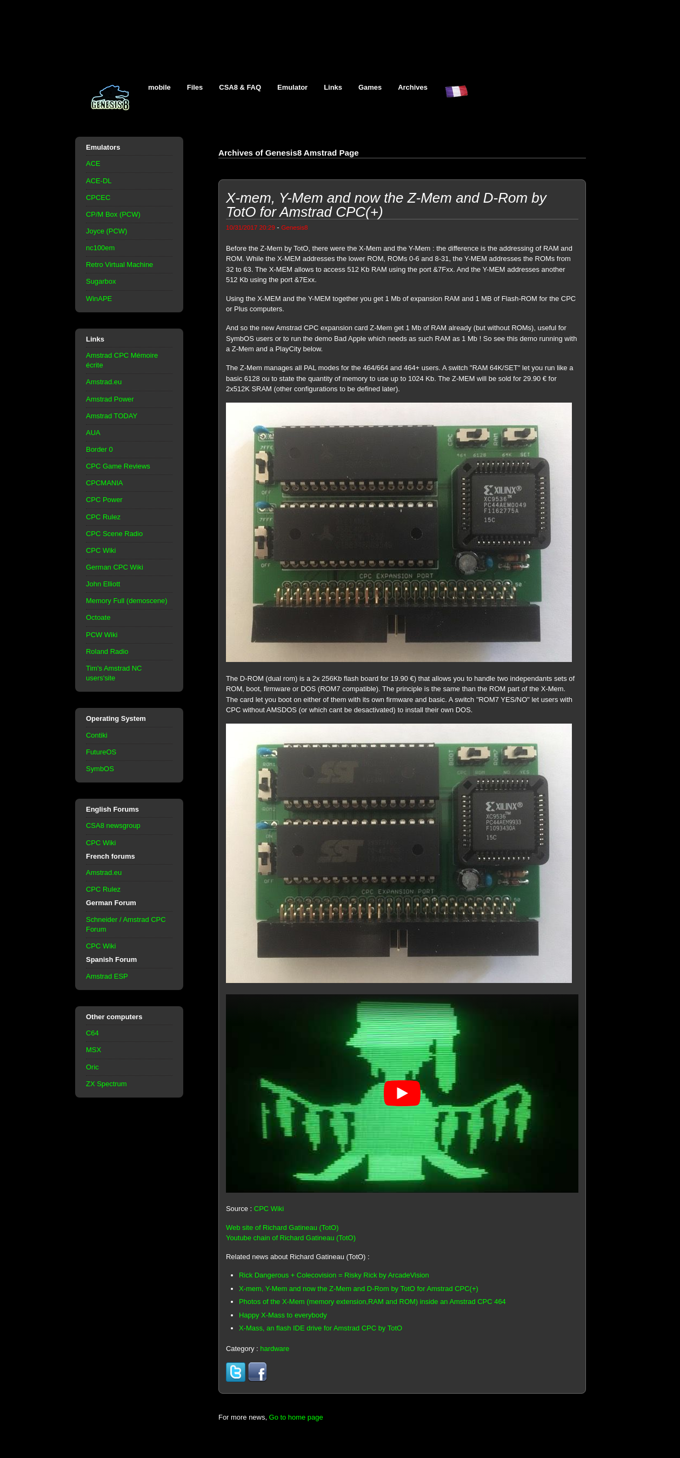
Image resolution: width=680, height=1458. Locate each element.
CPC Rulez (103, 517)
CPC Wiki (101, 550)
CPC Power (104, 500)
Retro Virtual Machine (119, 264)
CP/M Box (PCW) (113, 214)
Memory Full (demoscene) (126, 601)
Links (333, 87)
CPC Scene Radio (114, 534)
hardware (274, 1349)
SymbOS (100, 769)
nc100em (100, 248)
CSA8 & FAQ (240, 87)
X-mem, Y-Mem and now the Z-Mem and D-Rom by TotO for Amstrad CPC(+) (358, 1289)
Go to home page (296, 1417)
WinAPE (99, 299)
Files (195, 87)
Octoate (98, 617)
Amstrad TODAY (111, 416)
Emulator (292, 87)
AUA (93, 433)
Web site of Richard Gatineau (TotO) (282, 1227)
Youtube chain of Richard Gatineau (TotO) (291, 1238)
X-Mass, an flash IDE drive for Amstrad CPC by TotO (320, 1328)
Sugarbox (101, 281)
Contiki (97, 735)
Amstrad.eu (104, 382)
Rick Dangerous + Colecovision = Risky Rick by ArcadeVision (334, 1275)
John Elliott (103, 584)
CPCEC (98, 197)
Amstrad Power (110, 399)
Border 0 (99, 449)
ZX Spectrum (106, 1084)
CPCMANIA (104, 483)
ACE (93, 163)
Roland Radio (107, 651)
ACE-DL (99, 181)
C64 (92, 1033)
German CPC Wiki (114, 567)
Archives (413, 87)
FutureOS (101, 752)
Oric (92, 1067)
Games (370, 87)
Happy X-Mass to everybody (283, 1315)
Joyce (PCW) (106, 231)
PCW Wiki (101, 635)
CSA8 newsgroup (113, 825)
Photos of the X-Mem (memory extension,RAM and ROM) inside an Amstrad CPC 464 (372, 1302)
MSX (93, 1050)
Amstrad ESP (107, 976)
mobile (159, 87)
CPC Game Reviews (118, 466)
